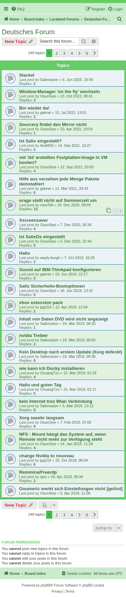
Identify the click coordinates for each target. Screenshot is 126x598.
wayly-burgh (50, 258)
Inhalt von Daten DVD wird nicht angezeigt (63, 319)
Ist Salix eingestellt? (40, 140)
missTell (46, 205)
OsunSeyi (48, 96)
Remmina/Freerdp (38, 472)
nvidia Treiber (33, 335)
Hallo (24, 253)
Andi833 (46, 145)
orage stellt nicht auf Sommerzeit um (58, 200)
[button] (94, 53)
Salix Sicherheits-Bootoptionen (52, 286)
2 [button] (56, 53)
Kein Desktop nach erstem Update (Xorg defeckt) (70, 351)
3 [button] (64, 53)
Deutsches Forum (28, 32)
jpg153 (45, 307)
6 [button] (87, 53)
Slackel (26, 75)
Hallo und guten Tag (40, 384)
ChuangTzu (49, 373)
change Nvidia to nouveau (46, 455)
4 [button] (72, 53)
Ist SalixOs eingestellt (42, 236)
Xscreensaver (33, 220)
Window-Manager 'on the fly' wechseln (59, 91)
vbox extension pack (41, 302)
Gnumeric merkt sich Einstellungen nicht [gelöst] (71, 488)
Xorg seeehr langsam (41, 417)
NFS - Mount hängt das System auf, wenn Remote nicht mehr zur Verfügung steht (62, 437)
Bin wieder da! (34, 108)
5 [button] (79, 53)
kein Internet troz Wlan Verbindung (55, 401)
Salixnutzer (49, 80)
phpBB (46, 585)
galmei (45, 113)
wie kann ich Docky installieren (52, 368)
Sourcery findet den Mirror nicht (53, 124)
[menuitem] (18, 9)
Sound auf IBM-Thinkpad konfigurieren (60, 269)
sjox (43, 477)
